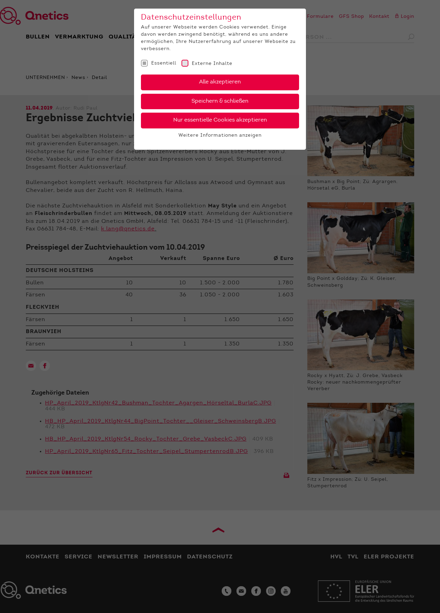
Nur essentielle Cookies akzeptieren (220, 120)
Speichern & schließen (220, 101)
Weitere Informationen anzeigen (220, 135)
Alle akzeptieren (220, 82)
